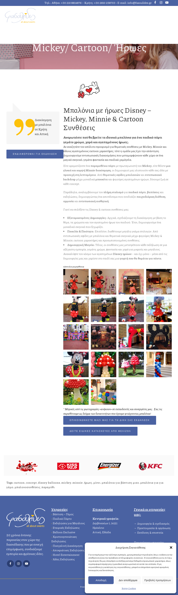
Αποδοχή (101, 580)
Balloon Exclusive (64, 532)
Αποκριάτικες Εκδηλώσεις (68, 550)
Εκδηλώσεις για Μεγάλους (69, 523)
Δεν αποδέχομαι (128, 580)
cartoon (19, 483)
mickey (66, 483)
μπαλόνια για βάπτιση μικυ (120, 483)
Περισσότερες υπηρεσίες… (150, 542)
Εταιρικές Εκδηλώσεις (66, 527)
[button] (171, 547)
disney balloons (49, 483)
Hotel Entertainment (66, 554)
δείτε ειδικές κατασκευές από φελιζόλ (100, 431)
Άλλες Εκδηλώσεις (64, 559)
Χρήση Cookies (129, 588)
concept (31, 483)
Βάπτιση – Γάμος (63, 514)
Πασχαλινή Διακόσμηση (68, 545)
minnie (77, 483)
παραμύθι (48, 487)
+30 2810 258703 (104, 3)
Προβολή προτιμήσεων (157, 580)
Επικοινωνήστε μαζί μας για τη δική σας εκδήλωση (110, 420)
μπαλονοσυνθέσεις (27, 487)
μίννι (96, 483)
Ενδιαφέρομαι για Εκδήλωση (35, 154)
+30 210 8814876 (71, 3)
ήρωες (88, 483)
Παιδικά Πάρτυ (62, 518)
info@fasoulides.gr (139, 3)
